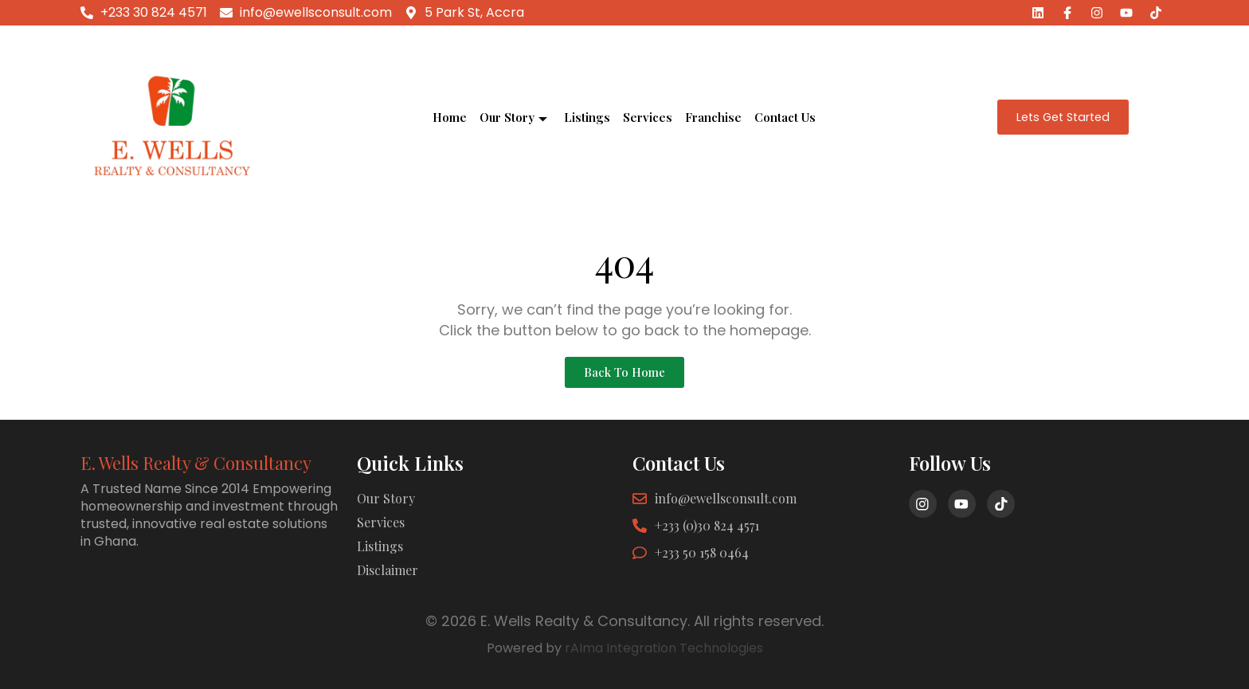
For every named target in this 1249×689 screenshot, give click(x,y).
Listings (587, 117)
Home (450, 117)
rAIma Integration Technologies (664, 648)
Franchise (713, 117)
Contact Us (785, 117)
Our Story (513, 117)
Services (647, 117)
